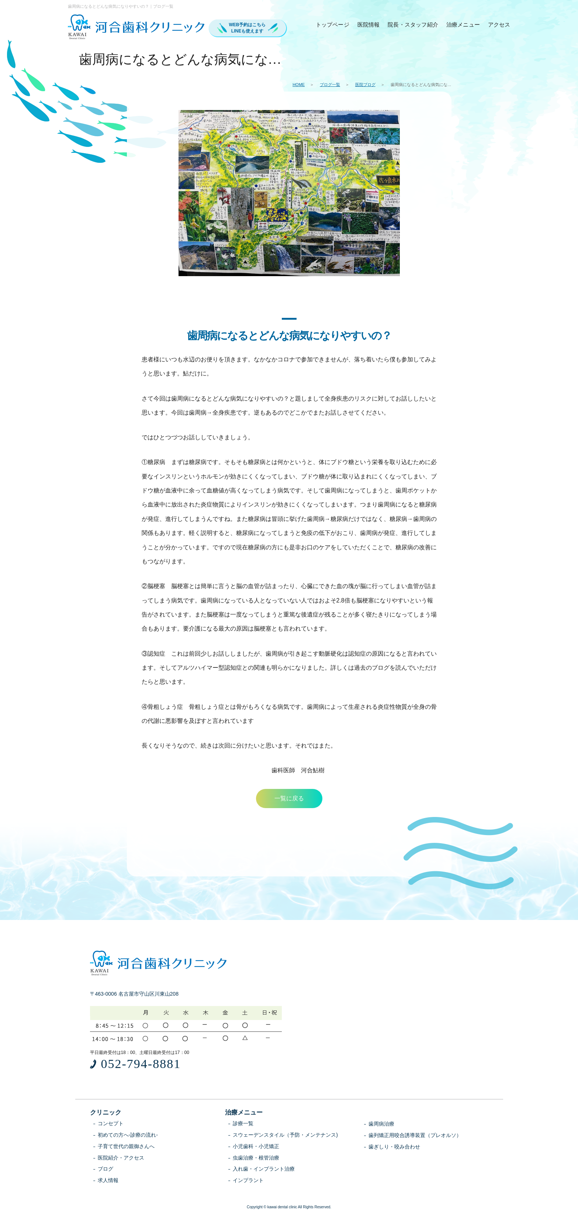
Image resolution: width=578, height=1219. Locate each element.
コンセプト (111, 1124)
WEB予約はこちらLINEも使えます (247, 28)
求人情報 (108, 1181)
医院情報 (368, 24)
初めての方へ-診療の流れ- (128, 1136)
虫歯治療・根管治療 (256, 1158)
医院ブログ (365, 84)
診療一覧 (243, 1124)
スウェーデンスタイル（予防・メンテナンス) (285, 1136)
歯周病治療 (381, 1124)
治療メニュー (463, 24)
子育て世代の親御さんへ (126, 1147)
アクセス (499, 24)
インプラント (248, 1181)
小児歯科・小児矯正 (256, 1147)
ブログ (105, 1169)
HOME (299, 84)
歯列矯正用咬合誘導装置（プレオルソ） (414, 1136)
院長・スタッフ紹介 (413, 24)
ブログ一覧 (330, 84)
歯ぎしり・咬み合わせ (394, 1147)
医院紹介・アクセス (121, 1158)
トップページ (332, 24)
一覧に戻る (289, 799)
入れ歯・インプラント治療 (264, 1169)
